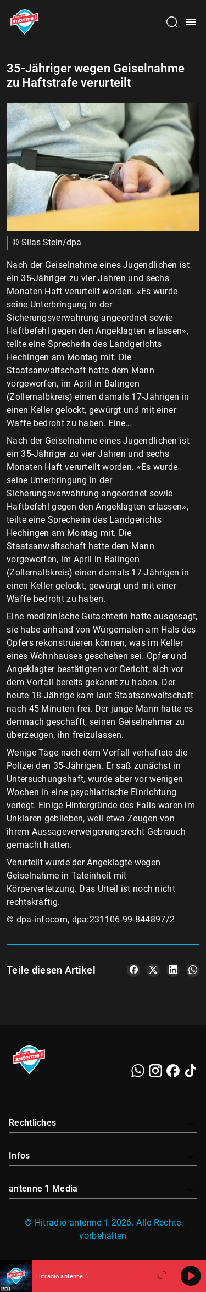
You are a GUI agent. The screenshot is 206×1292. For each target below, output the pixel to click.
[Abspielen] (191, 1276)
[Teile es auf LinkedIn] (173, 970)
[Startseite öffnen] (24, 22)
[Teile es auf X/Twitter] (153, 970)
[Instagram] (155, 1070)
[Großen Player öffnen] (162, 1276)
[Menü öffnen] (190, 22)
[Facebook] (173, 1070)
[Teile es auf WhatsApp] (192, 970)
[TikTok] (190, 1070)
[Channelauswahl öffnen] (171, 22)
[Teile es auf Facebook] (133, 970)
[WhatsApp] (137, 1070)
